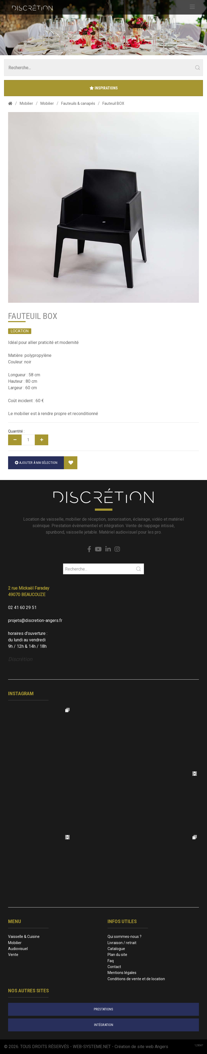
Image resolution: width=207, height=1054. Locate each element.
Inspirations (103, 88)
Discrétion (20, 659)
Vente (13, 954)
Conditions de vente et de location (136, 979)
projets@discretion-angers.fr (35, 620)
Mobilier (15, 943)
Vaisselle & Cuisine (24, 936)
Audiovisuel (18, 949)
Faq (111, 961)
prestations (103, 1009)
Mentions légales (122, 972)
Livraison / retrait (122, 943)
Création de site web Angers (141, 1046)
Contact (114, 967)
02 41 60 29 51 (22, 607)
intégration (103, 1025)
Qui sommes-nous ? (125, 936)
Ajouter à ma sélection (36, 463)
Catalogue (116, 949)
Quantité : (16, 431)
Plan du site (117, 954)
